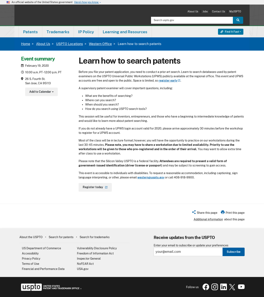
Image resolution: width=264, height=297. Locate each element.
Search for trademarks (95, 237)
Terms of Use (30, 263)
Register (95, 187)
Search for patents (61, 237)
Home (25, 44)
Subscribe (233, 251)
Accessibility (30, 253)
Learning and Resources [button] (125, 32)
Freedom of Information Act (95, 253)
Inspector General (89, 258)
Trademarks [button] (58, 32)
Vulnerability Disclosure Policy (97, 248)
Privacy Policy (31, 258)
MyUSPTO (235, 11)
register (169, 80)
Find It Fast (229, 31)
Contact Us (218, 11)
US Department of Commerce (41, 248)
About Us (192, 11)
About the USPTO (30, 237)
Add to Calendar (41, 92)
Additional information (208, 219)
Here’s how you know (87, 2)
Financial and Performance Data (43, 269)
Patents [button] (30, 32)
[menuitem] (30, 31)
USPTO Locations (69, 44)
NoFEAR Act (85, 263)
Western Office (100, 44)
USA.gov (82, 269)
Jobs (205, 11)
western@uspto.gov (150, 177)
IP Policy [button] (86, 32)
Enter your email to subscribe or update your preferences (191, 245)
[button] (204, 213)
